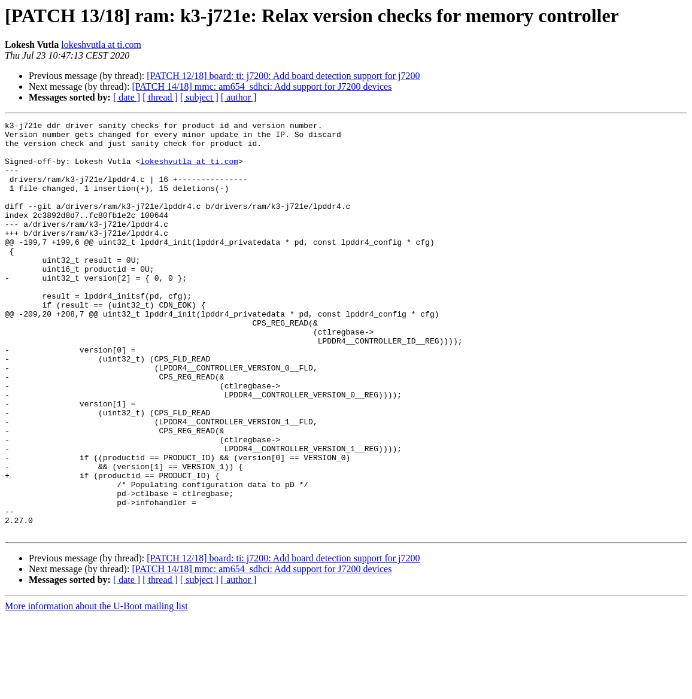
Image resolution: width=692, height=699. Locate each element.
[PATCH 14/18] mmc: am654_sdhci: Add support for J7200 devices (261, 86)
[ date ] (126, 97)
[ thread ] (160, 97)
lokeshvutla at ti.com (101, 44)
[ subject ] (199, 97)
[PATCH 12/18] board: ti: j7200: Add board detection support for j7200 (283, 76)
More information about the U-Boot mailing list (96, 688)
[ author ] (239, 97)
